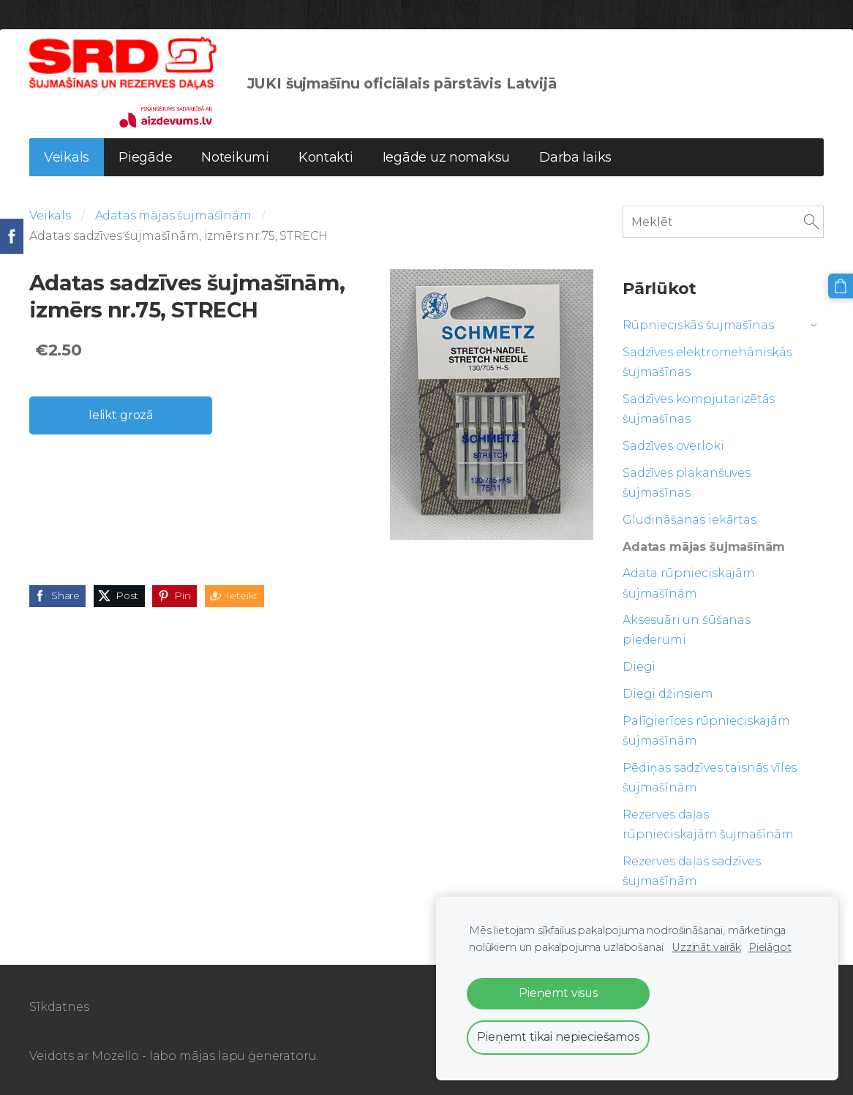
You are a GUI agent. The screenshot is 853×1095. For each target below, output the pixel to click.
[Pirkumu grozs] (840, 286)
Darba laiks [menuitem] (575, 157)
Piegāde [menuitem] (145, 157)
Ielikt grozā (121, 415)
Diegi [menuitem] (639, 667)
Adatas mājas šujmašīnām (173, 215)
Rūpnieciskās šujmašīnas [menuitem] (698, 325)
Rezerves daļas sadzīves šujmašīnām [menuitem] (691, 871)
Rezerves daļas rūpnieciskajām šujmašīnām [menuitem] (708, 824)
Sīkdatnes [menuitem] (59, 1007)
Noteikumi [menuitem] (235, 157)
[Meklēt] (723, 221)
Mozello (115, 1056)
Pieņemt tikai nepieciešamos (558, 1037)
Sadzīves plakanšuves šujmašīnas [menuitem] (687, 483)
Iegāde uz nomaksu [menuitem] (446, 157)
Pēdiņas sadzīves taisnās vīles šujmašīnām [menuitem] (710, 777)
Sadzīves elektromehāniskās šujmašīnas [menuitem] (707, 362)
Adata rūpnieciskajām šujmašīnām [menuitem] (689, 583)
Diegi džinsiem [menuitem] (668, 694)
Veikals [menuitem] (66, 157)
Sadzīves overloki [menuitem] (673, 446)
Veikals (50, 215)
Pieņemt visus (558, 993)
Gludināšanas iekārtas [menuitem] (689, 520)
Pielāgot (770, 947)
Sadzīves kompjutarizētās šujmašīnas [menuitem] (699, 409)
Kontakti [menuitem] (325, 157)
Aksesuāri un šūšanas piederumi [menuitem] (687, 630)
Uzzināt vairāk (706, 947)
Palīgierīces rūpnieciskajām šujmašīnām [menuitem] (706, 731)
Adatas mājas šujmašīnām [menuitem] (703, 547)
